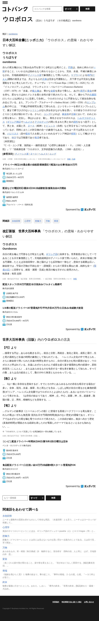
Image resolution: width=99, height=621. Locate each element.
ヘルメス (27, 122)
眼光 (27, 133)
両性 (75, 122)
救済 (37, 137)
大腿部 (92, 94)
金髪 (53, 91)
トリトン (34, 110)
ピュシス (50, 126)
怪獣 (73, 133)
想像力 (38, 221)
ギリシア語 (51, 254)
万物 (48, 221)
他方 (14, 137)
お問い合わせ (89, 602)
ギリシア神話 (14, 122)
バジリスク (13, 133)
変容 (56, 221)
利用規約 (55, 602)
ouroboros (13, 34)
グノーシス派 (34, 75)
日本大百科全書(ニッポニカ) (23, 40)
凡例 (73, 159)
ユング (47, 114)
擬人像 (35, 91)
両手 (82, 91)
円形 (70, 67)
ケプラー (75, 75)
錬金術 (65, 114)
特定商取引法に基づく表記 (71, 602)
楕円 (89, 75)
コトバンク (15, 8)
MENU (5, 2)
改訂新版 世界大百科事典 (22, 231)
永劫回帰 (16, 221)
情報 (69, 159)
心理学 (28, 221)
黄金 (89, 91)
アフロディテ (41, 122)
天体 (44, 79)
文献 (73, 114)
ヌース (31, 126)
